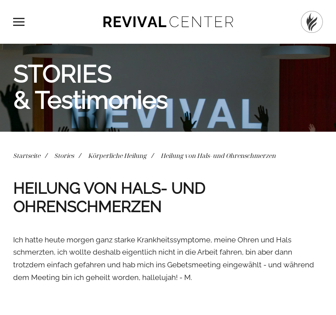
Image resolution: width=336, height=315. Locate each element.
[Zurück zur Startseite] (168, 22)
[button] (18, 22)
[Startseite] (312, 22)
